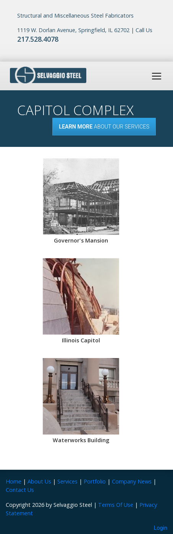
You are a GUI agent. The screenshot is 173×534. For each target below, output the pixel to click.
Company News (132, 481)
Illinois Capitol (81, 340)
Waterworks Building (81, 440)
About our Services (104, 127)
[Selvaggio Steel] (48, 75)
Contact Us (20, 489)
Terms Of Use (115, 504)
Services (67, 481)
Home (13, 481)
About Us (39, 481)
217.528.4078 (37, 39)
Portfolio (95, 481)
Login (161, 528)
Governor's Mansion (81, 240)
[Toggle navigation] (156, 76)
